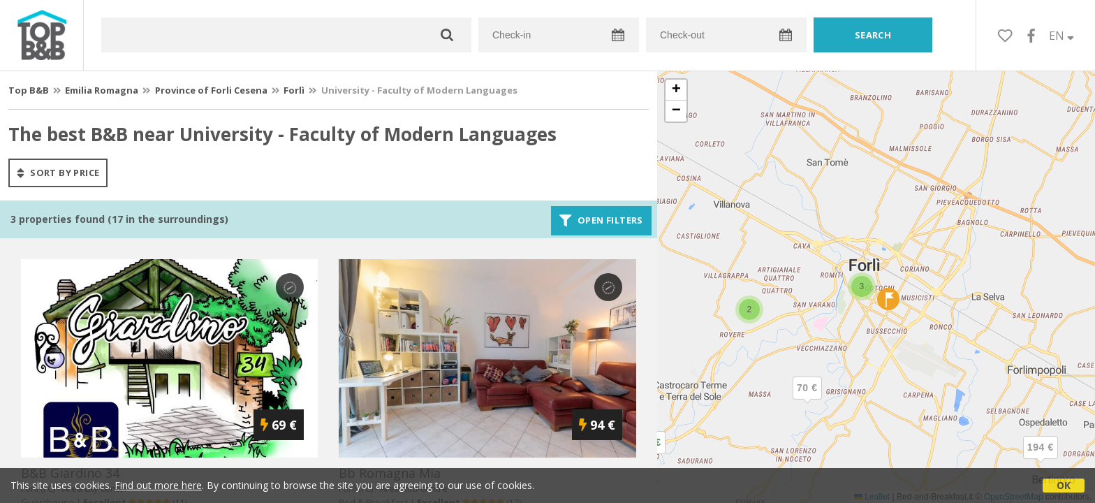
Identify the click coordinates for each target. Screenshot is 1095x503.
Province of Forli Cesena (211, 90)
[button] (1040, 459)
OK (1064, 485)
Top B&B (28, 90)
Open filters (601, 220)
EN (1061, 35)
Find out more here (158, 485)
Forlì (294, 90)
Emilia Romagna (101, 90)
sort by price (58, 172)
